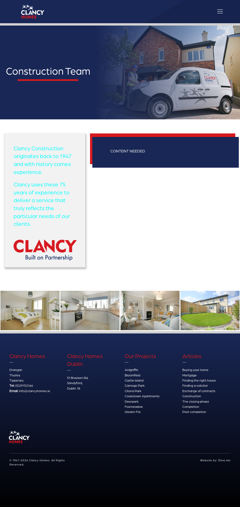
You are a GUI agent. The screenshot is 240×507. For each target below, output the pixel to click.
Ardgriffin (131, 370)
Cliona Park (133, 391)
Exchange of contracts (198, 391)
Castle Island (134, 380)
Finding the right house (199, 380)
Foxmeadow (134, 407)
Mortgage (189, 375)
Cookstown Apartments (142, 396)
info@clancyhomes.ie (34, 391)
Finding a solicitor (195, 385)
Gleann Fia (132, 412)
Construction (191, 396)
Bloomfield (132, 375)
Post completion (194, 412)
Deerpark (132, 401)
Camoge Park (135, 385)
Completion (190, 407)
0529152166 (24, 385)
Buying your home (195, 370)
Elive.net (224, 460)
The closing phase (195, 401)
